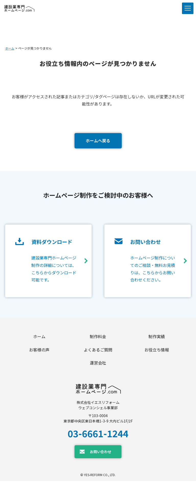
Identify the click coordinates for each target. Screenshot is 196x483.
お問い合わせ (100, 453)
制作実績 (157, 337)
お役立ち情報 (156, 351)
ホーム (9, 48)
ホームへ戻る (98, 140)
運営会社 (98, 364)
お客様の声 (39, 351)
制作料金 (98, 337)
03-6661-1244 (98, 435)
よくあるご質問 (98, 351)
